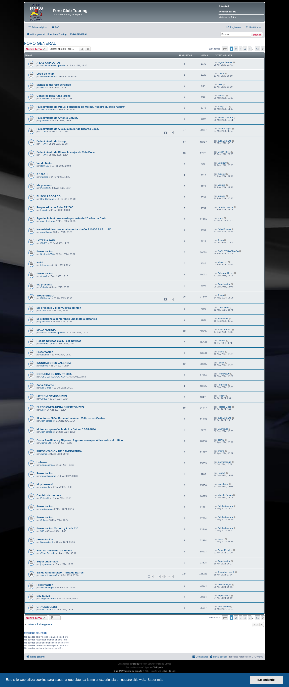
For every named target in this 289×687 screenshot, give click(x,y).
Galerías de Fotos (227, 17)
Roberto (44, 365)
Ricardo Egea (224, 128)
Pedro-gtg (222, 385)
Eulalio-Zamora (225, 117)
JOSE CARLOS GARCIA (52, 376)
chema (221, 73)
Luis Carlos (223, 307)
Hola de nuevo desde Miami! (54, 550)
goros (220, 218)
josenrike (44, 120)
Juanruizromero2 (48, 575)
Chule (43, 310)
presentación (45, 539)
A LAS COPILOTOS (49, 62)
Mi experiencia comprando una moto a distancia (67, 318)
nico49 (43, 276)
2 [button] (236, 49)
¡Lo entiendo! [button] (266, 679)
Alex (42, 87)
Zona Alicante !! (46, 385)
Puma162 (45, 188)
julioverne (45, 265)
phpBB (136, 664)
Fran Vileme (224, 606)
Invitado (44, 210)
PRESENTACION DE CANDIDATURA (59, 451)
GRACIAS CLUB (47, 606)
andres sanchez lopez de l (53, 65)
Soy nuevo (43, 595)
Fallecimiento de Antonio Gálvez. (57, 117)
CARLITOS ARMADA (228, 251)
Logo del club (45, 73)
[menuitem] (55, 27)
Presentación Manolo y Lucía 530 (57, 528)
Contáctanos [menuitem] (200, 656)
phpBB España (156, 667)
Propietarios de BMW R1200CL (56, 207)
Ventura (221, 185)
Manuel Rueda (47, 76)
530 (42, 531)
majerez (44, 177)
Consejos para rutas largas (53, 95)
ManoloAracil (46, 542)
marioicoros (46, 509)
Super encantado (47, 561)
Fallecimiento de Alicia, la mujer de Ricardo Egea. (68, 128)
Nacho (221, 539)
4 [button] (245, 49)
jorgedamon (46, 564)
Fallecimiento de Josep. (51, 141)
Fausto (221, 362)
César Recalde (47, 553)
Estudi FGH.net (168, 671)
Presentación (45, 273)
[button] (225, 49)
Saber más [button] (155, 679)
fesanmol (44, 354)
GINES (43, 243)
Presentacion (45, 251)
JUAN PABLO (45, 295)
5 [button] (249, 49)
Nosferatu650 (47, 254)
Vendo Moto (44, 163)
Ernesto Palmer (225, 207)
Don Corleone (47, 199)
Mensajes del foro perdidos (54, 84)
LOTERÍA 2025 (46, 240)
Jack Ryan (45, 232)
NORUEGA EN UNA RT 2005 (54, 373)
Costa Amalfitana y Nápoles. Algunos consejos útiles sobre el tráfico (80, 440)
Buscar (256, 34)
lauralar (221, 196)
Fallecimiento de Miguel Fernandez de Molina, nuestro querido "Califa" (81, 106)
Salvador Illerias (225, 273)
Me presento (44, 185)
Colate (43, 520)
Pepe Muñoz (224, 284)
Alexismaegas (47, 587)
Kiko (42, 410)
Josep (221, 240)
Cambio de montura (49, 495)
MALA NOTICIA (46, 329)
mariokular (45, 487)
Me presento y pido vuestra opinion (59, 307)
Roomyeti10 (224, 373)
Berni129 (44, 166)
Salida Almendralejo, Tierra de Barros (60, 572)
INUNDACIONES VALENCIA (54, 362)
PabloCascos (224, 229)
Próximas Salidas (227, 12)
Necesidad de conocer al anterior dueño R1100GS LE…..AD (74, 229)
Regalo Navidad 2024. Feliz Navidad (59, 340)
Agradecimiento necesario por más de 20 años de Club (71, 218)
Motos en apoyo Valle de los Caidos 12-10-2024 (66, 429)
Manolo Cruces (225, 495)
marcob (221, 95)
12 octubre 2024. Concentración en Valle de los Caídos (71, 418)
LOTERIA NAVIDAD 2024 (52, 396)
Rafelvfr (221, 473)
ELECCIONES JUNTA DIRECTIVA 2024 (60, 407)
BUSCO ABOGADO (49, 196)
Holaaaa (42, 462)
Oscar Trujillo (224, 152)
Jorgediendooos (48, 598)
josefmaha (45, 321)
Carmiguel (223, 429)
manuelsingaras (48, 476)
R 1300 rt (42, 174)
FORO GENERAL (40, 43)
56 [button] (257, 49)
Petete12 (44, 498)
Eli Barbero (45, 298)
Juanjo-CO (223, 106)
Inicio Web (224, 6)
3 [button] (240, 49)
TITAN (43, 131)
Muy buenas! (45, 484)
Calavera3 (45, 98)
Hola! (40, 262)
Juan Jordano (47, 109)
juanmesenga (47, 465)
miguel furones (225, 62)
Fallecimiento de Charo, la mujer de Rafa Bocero (67, 152)
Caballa (44, 287)
